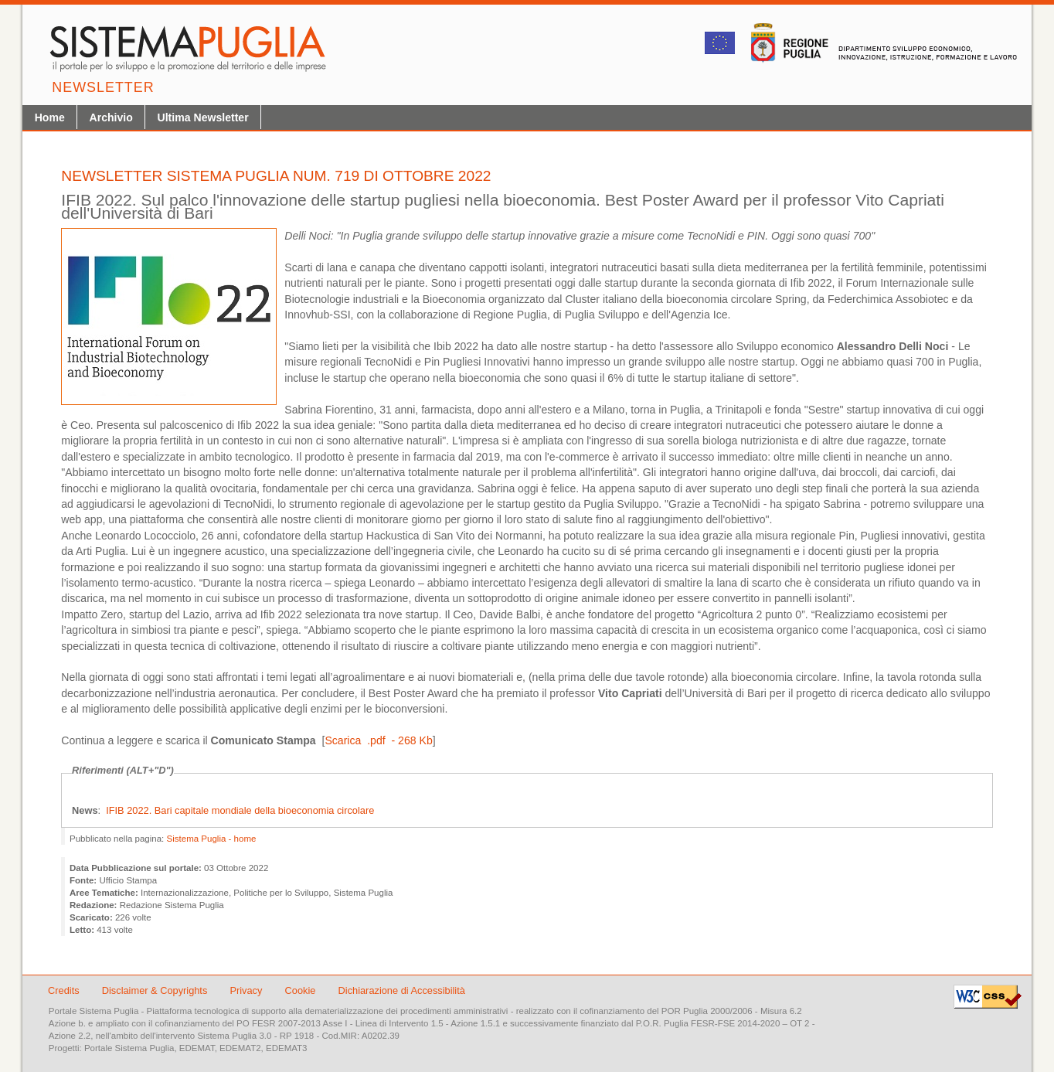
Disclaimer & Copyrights (156, 990)
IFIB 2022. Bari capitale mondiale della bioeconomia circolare (240, 810)
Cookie (301, 990)
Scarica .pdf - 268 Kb (378, 740)
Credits (64, 990)
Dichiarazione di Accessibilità (401, 990)
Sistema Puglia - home (212, 838)
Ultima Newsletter (203, 117)
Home (50, 117)
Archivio (110, 117)
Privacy (247, 990)
